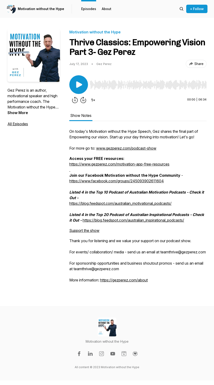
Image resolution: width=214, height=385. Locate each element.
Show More (17, 112)
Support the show (84, 230)
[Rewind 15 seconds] (75, 100)
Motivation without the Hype (41, 9)
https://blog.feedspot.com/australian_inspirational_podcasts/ (133, 220)
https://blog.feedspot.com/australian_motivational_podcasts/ (120, 203)
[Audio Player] (148, 83)
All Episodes (17, 124)
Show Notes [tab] (80, 115)
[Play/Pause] (78, 84)
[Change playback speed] (93, 100)
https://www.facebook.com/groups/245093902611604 (116, 181)
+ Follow (197, 9)
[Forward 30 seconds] (83, 100)
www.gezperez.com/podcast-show (126, 148)
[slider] (148, 85)
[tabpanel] (138, 208)
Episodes (88, 9)
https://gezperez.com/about (124, 280)
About (106, 9)
